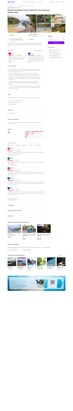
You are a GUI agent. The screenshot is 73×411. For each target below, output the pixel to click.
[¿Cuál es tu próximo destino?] (32, 2)
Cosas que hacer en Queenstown (20, 267)
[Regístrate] (63, 2)
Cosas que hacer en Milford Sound (30, 267)
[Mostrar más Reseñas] (12, 199)
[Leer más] (10, 61)
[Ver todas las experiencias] (26, 249)
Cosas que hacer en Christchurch (40, 267)
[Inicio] (8, 5)
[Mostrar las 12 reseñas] (38, 50)
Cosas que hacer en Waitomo (60, 267)
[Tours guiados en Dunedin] (12, 249)
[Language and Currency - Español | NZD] (52, 2)
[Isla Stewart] (21, 5)
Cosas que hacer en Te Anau (11, 267)
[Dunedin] (12, 5)
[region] (36, 232)
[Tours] (16, 5)
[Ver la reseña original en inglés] (12, 164)
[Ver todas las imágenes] (60, 16)
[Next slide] (45, 50)
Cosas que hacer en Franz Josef (50, 267)
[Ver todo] (60, 255)
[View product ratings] (19, 7)
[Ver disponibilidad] (56, 42)
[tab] (13, 247)
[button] (57, 2)
